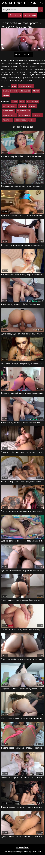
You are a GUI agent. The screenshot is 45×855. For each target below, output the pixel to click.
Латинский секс (22, 847)
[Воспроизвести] (3, 48)
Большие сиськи (10, 91)
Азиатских (7, 120)
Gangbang (37, 115)
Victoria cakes (24, 115)
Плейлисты (15, 15)
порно (22, 3)
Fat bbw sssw (21, 120)
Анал (14, 86)
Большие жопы (26, 86)
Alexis (32, 120)
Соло (14, 101)
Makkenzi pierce (23, 110)
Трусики (22, 106)
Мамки (36, 91)
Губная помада (9, 106)
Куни (22, 101)
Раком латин (8, 110)
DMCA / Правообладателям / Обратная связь (22, 851)
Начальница (32, 101)
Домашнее (25, 91)
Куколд (32, 106)
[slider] (18, 45)
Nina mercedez (9, 115)
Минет (6, 95)
